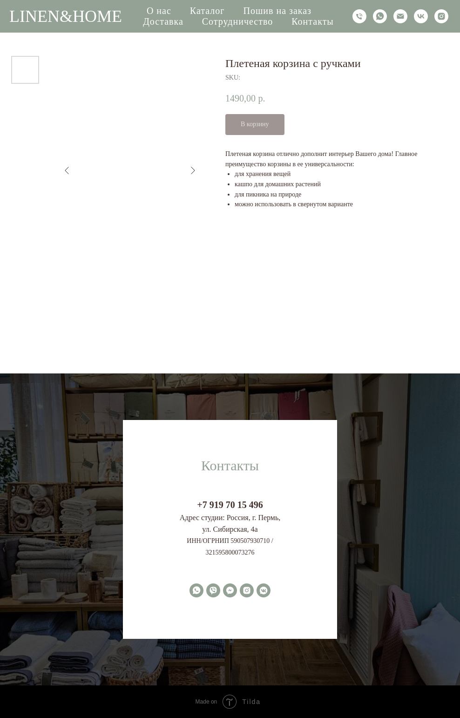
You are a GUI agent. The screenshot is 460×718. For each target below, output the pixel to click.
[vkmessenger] (264, 590)
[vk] (421, 16)
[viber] (213, 590)
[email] (400, 16)
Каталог (207, 11)
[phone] (359, 16)
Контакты (312, 21)
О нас (159, 11)
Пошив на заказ (277, 11)
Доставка (163, 21)
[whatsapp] (380, 16)
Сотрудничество (237, 21)
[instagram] (441, 16)
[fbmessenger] (230, 590)
